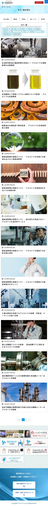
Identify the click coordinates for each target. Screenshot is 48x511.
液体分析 (5, 31)
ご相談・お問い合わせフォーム (24, 493)
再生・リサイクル (15, 31)
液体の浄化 (14, 29)
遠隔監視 (37, 29)
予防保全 (32, 31)
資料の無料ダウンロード (24, 485)
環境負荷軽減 (16, 34)
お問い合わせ (39, 2)
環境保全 (23, 19)
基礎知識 (15, 19)
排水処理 (22, 29)
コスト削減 (40, 31)
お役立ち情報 (6, 19)
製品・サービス (33, 19)
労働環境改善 (6, 34)
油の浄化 (5, 29)
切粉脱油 (29, 29)
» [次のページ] (29, 420)
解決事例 (43, 19)
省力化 (25, 31)
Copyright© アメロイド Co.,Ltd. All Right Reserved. (24, 503)
